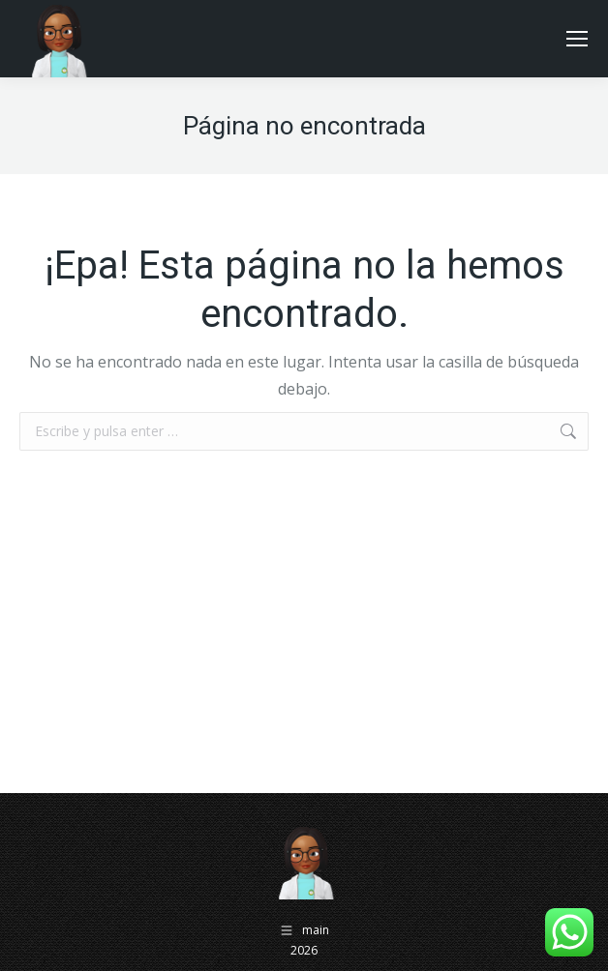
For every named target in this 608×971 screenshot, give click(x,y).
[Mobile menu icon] (577, 38)
